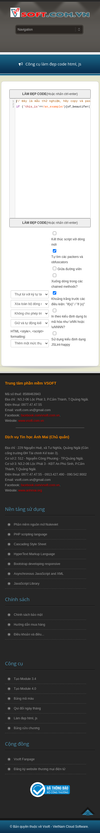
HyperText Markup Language (34, 554)
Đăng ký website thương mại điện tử (40, 769)
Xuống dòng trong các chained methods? (67, 283)
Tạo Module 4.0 (25, 689)
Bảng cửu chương (27, 728)
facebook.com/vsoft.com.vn (40, 415)
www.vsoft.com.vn (31, 421)
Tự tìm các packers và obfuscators (67, 259)
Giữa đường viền (70, 269)
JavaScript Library (26, 583)
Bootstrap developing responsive (37, 564)
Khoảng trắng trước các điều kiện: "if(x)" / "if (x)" (68, 301)
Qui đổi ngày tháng (27, 708)
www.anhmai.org (30, 490)
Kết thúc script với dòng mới (68, 241)
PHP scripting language (30, 534)
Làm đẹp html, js (25, 718)
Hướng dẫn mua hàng (29, 624)
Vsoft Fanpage (24, 759)
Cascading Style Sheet (30, 544)
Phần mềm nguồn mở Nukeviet (36, 524)
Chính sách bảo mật (28, 615)
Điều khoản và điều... (29, 634)
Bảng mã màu (24, 698)
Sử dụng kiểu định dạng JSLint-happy (68, 342)
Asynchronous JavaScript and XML (39, 574)
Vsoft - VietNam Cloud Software (65, 826)
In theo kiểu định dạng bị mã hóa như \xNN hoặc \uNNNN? (69, 322)
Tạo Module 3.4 (25, 679)
